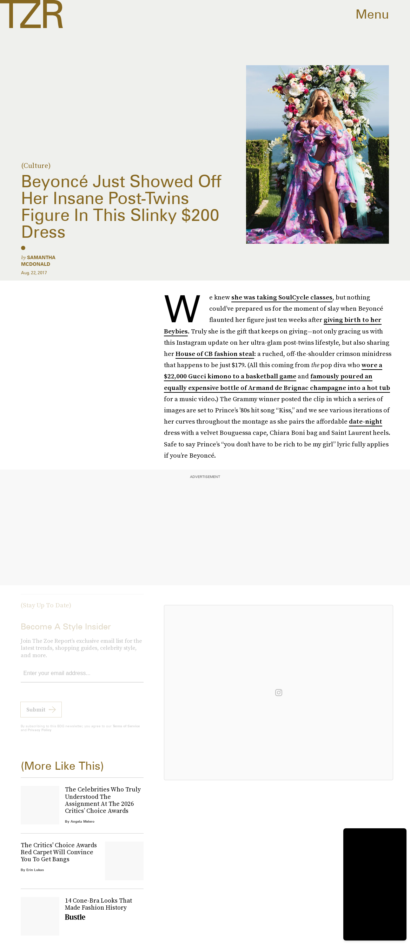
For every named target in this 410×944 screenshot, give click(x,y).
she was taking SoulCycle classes (281, 297)
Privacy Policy (40, 735)
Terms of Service (126, 731)
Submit (35, 715)
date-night (365, 421)
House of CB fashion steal (215, 353)
